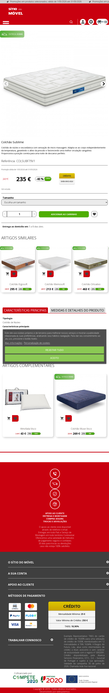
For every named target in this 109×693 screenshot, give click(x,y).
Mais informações (13, 342)
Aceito (54, 358)
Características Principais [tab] (25, 310)
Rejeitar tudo (55, 350)
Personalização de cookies (37, 342)
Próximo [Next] (103, 84)
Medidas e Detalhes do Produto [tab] (77, 310)
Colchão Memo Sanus (18, 284)
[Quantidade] (19, 214)
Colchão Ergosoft (54, 284)
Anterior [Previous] (5, 84)
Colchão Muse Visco (81, 428)
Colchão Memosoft (91, 284)
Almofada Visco (28, 428)
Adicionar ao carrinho (64, 214)
